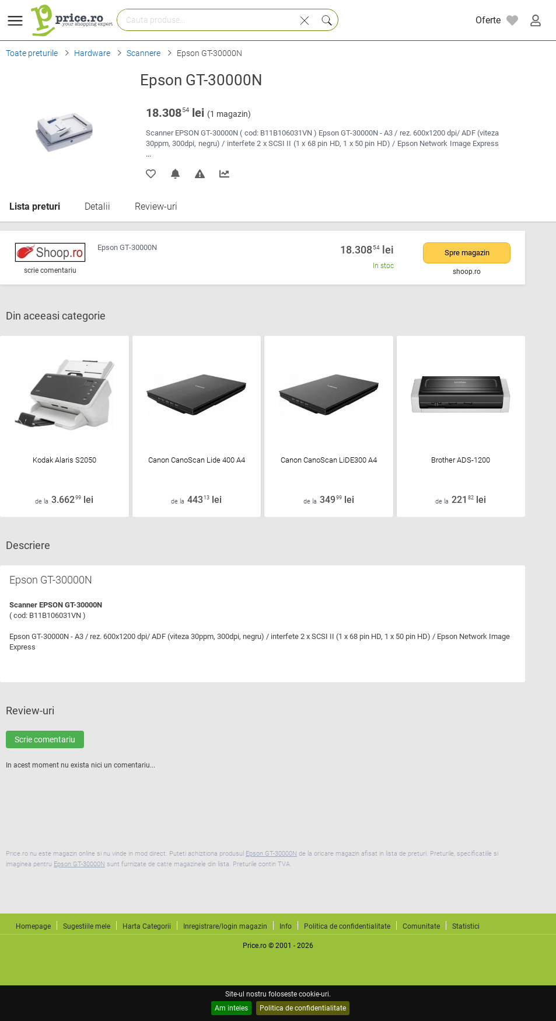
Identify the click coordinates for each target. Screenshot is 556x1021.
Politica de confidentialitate (303, 1008)
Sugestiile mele (86, 926)
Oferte (488, 20)
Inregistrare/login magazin (225, 926)
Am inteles (231, 1008)
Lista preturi (34, 206)
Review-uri (156, 206)
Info (285, 926)
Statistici (466, 926)
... (148, 154)
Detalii (97, 206)
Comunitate (421, 926)
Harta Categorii (147, 926)
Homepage (33, 926)
